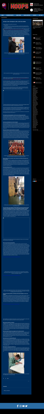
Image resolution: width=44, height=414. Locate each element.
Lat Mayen (34, 158)
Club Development (35, 144)
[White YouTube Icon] (23, 406)
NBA (38, 159)
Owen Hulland (40, 161)
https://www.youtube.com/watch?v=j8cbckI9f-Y (11, 58)
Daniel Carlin (35, 147)
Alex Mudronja (35, 134)
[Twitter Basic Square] (34, 181)
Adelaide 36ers (35, 131)
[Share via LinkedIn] (7, 378)
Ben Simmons (39, 140)
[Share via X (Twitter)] (5, 378)
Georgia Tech (35, 151)
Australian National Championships (38, 138)
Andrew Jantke (40, 134)
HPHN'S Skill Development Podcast (38, 4)
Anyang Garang (35, 135)
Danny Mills (39, 147)
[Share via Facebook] (3, 378)
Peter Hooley (39, 162)
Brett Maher (38, 141)
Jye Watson (41, 155)
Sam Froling (40, 165)
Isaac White (39, 151)
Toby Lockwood (40, 172)
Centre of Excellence (36, 142)
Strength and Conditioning (37, 169)
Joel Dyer (38, 154)
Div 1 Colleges (39, 148)
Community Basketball (36, 145)
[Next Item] (41, 22)
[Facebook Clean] (17, 406)
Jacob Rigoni (34, 152)
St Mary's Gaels (40, 166)
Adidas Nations (40, 131)
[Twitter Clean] (26, 406)
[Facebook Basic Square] (33, 181)
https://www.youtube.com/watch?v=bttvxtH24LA (11, 304)
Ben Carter (34, 140)
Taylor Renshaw (35, 172)
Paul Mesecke (35, 162)
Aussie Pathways (35, 137)
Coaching (40, 144)
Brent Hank (34, 141)
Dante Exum (34, 148)
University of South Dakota (37, 176)
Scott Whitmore (35, 166)
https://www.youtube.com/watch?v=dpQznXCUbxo (11, 256)
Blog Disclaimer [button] (4, 17)
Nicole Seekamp (35, 161)
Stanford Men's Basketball (37, 168)
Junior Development (36, 155)
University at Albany (36, 175)
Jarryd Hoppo (39, 152)
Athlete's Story (40, 135)
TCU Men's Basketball (36, 171)
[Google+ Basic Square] (36, 181)
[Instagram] (20, 406)
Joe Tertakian (35, 154)
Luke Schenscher (38, 158)
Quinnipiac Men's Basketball (37, 164)
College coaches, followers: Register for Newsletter (38, 10)
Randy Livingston (35, 165)
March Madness (35, 159)
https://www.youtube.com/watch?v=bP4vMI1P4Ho (11, 275)
